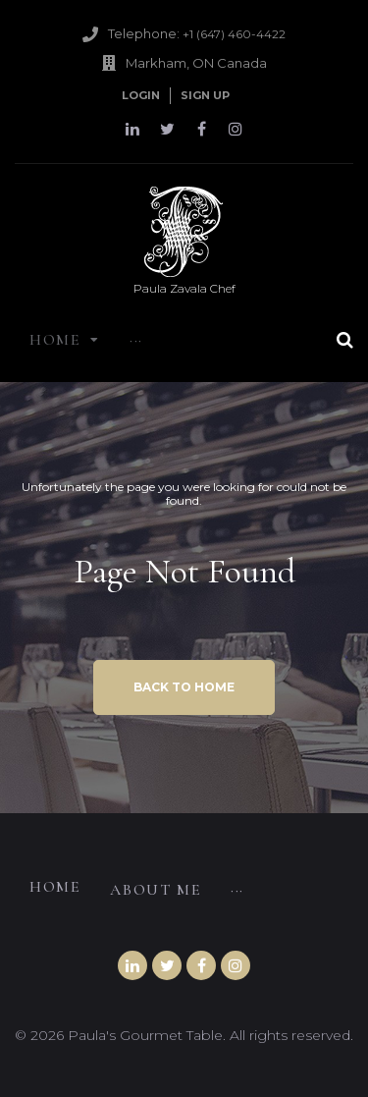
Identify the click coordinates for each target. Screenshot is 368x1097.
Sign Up (205, 95)
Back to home (184, 687)
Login (141, 95)
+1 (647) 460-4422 (234, 34)
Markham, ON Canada (196, 63)
